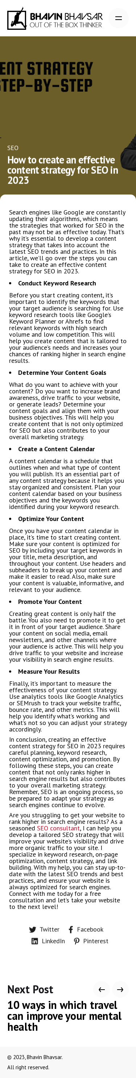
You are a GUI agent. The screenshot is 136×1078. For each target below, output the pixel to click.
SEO (12, 148)
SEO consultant (58, 828)
